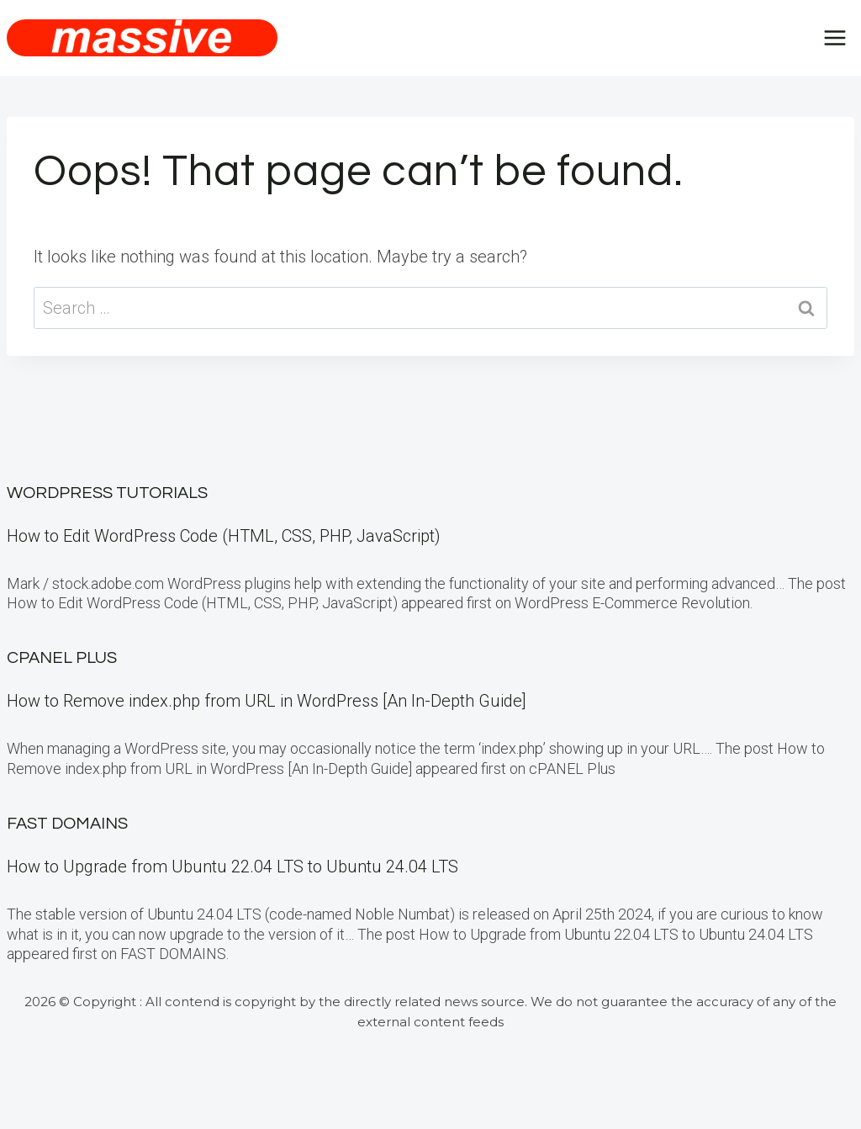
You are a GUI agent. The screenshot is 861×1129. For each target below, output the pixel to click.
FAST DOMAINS (67, 823)
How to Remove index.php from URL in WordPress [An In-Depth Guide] (266, 701)
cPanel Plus (62, 657)
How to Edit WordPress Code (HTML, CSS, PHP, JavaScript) (224, 536)
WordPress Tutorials (107, 493)
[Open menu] (834, 37)
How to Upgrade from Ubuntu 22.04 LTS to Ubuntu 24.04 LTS (232, 866)
